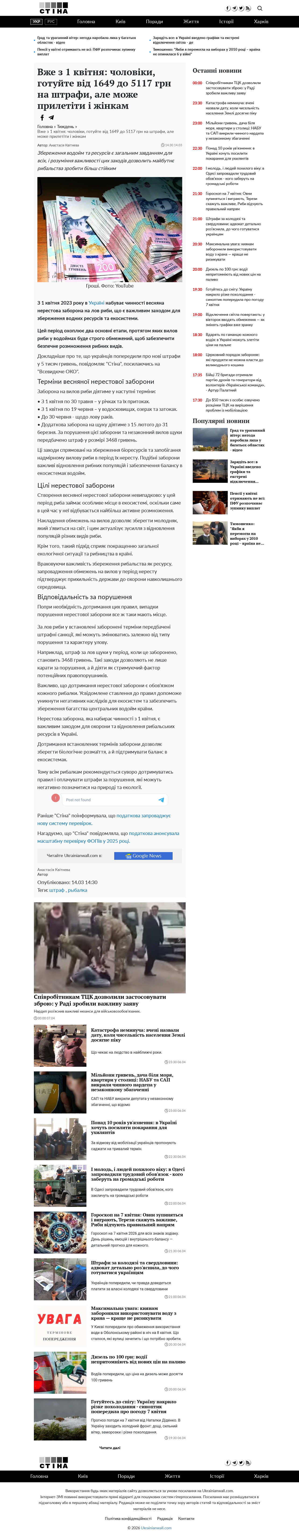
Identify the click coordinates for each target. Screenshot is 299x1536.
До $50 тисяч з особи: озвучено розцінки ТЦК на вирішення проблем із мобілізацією (233, 405)
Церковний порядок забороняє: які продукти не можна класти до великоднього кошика (234, 360)
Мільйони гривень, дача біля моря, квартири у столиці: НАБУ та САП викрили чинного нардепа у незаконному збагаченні (235, 130)
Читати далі (110, 1448)
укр (36, 22)
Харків (261, 21)
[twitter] (241, 8)
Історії (226, 21)
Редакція (165, 1519)
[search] (260, 8)
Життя (191, 21)
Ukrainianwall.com (156, 1528)
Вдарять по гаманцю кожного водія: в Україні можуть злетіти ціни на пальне (232, 340)
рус (51, 22)
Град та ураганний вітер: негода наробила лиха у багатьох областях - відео (86, 40)
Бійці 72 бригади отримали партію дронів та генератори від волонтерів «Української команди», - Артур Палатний (235, 382)
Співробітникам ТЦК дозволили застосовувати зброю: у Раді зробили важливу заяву (233, 88)
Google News (143, 856)
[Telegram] (51, 117)
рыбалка (77, 890)
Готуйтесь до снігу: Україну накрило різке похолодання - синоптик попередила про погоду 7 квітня (235, 297)
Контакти (186, 1519)
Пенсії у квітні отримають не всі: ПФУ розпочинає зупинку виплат (86, 52)
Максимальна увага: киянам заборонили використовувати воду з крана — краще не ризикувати (231, 251)
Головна (86, 21)
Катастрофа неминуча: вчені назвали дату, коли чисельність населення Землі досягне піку (232, 108)
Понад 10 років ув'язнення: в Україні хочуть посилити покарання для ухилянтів (230, 153)
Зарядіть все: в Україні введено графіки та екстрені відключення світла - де (196, 40)
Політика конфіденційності (128, 1519)
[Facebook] (42, 117)
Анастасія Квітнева (64, 145)
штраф (56, 890)
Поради (154, 21)
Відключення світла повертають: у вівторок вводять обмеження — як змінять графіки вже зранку (235, 320)
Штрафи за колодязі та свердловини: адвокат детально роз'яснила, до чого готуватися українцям (233, 226)
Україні (96, 303)
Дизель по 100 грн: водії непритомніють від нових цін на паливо (233, 274)
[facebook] (227, 8)
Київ (120, 21)
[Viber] (60, 117)
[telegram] (234, 8)
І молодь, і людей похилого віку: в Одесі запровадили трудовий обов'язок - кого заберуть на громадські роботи (235, 176)
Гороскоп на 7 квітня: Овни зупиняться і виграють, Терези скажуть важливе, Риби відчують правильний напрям (234, 201)
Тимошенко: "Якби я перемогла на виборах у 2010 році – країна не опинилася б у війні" (206, 52)
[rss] (248, 8)
